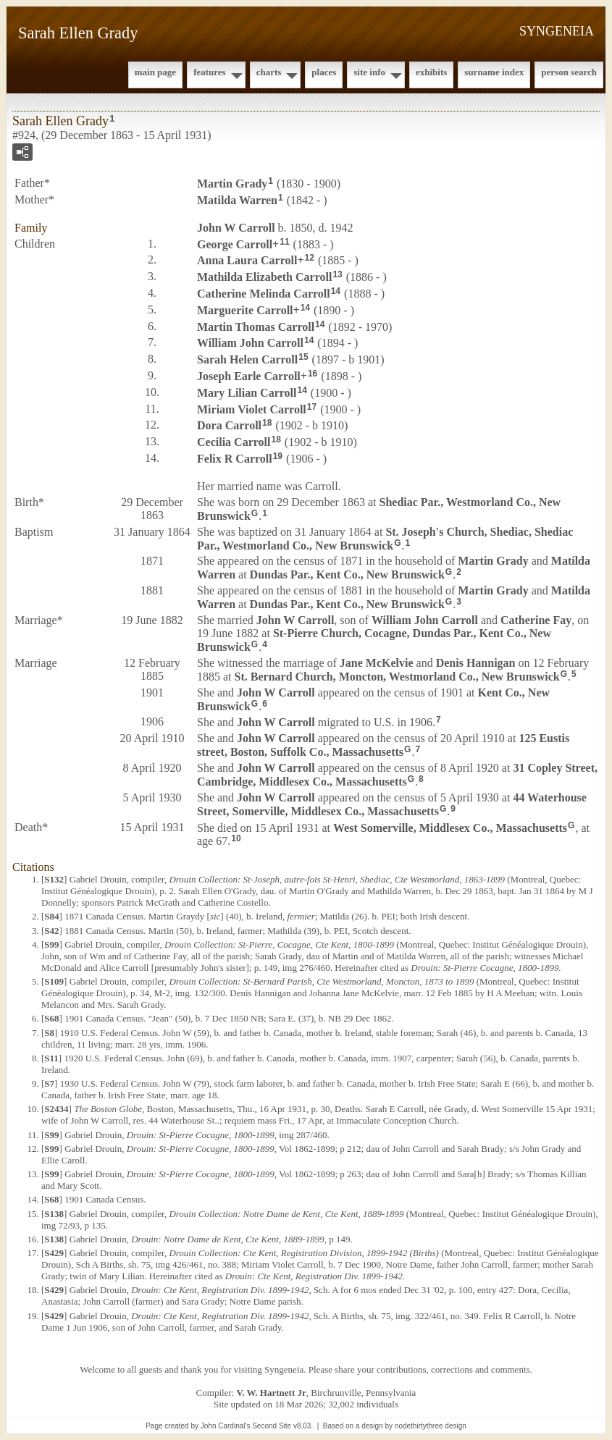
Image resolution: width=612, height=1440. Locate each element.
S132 (54, 879)
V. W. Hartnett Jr (271, 1392)
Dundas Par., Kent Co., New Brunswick (347, 574)
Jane (377, 663)
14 (335, 291)
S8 (49, 1032)
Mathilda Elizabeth (264, 277)
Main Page (155, 72)
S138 (54, 1213)
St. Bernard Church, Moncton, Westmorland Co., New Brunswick (397, 676)
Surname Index (494, 72)
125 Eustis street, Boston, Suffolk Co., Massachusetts (383, 745)
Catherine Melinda (263, 293)
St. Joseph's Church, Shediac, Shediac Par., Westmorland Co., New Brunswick (385, 539)
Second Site (271, 1426)
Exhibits (431, 72)
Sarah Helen (247, 359)
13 (337, 274)
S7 (49, 1083)
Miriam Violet (251, 409)
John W (236, 228)
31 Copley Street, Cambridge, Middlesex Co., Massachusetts (397, 775)
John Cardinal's (226, 1426)
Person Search (569, 72)
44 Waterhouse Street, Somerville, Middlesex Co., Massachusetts (392, 804)
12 (309, 258)
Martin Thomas (255, 326)
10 (235, 838)
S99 (51, 944)
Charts (269, 72)
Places (323, 72)
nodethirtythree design (430, 1426)
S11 (51, 1058)
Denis (476, 663)
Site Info (369, 72)
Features (209, 72)
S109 (54, 981)
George (234, 243)
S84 (51, 916)
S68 (51, 1018)
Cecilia (233, 442)
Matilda (237, 200)
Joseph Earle (249, 376)
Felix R (234, 458)
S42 (51, 930)
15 (303, 357)
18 (267, 423)
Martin (232, 183)
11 (284, 242)
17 (312, 407)
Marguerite (245, 310)
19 (277, 456)
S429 (54, 1252)
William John (250, 343)
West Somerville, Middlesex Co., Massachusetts (450, 827)
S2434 (56, 1108)
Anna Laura (247, 260)
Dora (229, 425)
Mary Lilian (246, 393)
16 (312, 374)
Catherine (535, 620)
